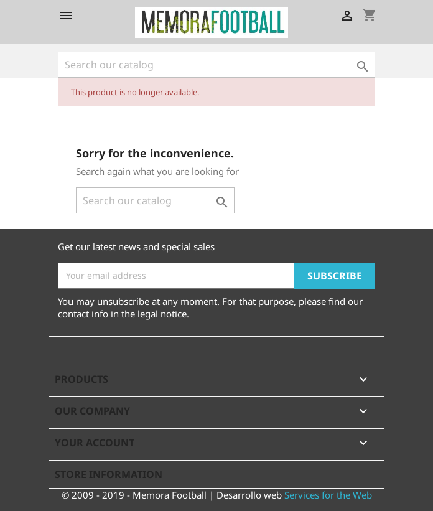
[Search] (216, 65)
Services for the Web (328, 495)
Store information (108, 474)
